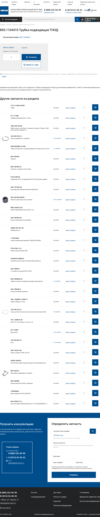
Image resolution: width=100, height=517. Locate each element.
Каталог (34, 492)
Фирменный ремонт (57, 3)
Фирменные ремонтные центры (87, 3)
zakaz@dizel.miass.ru (16, 463)
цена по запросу (8, 47)
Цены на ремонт (70, 3)
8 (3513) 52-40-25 (16, 457)
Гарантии (27, 2)
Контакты (47, 2)
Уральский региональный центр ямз (4, 10)
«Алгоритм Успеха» (94, 514)
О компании (37, 3)
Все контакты (5, 508)
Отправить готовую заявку (73, 12)
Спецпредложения (38, 497)
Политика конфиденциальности (44, 514)
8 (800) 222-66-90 (52, 9)
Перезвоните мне (49, 12)
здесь (4, 76)
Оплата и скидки (14, 3)
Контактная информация (89, 501)
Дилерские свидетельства (90, 497)
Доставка (5, 2)
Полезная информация (62, 505)
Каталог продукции (11, 19)
